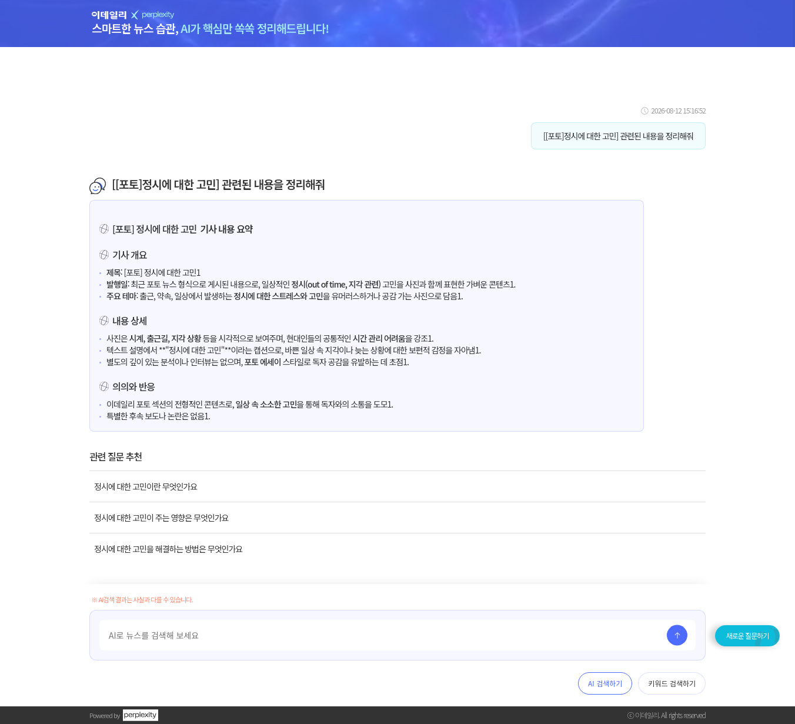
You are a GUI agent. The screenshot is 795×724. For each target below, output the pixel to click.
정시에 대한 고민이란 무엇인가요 (145, 486)
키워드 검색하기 (672, 683)
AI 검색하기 (605, 683)
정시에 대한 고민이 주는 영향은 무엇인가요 (161, 517)
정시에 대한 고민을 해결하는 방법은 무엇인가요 (168, 549)
